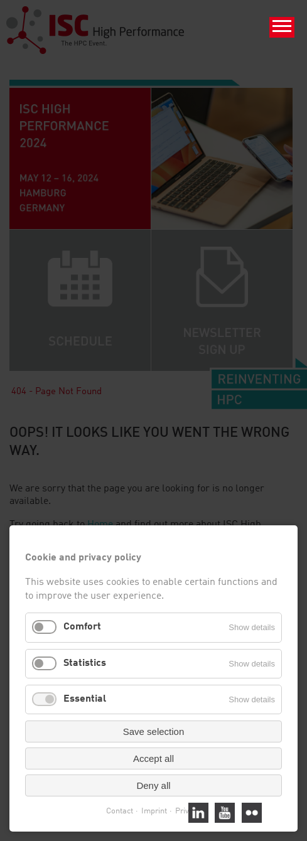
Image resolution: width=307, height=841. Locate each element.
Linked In (198, 813)
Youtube (225, 813)
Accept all (153, 758)
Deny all (153, 785)
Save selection (154, 731)
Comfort (82, 627)
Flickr (252, 813)
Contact (119, 811)
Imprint (154, 811)
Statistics (84, 663)
